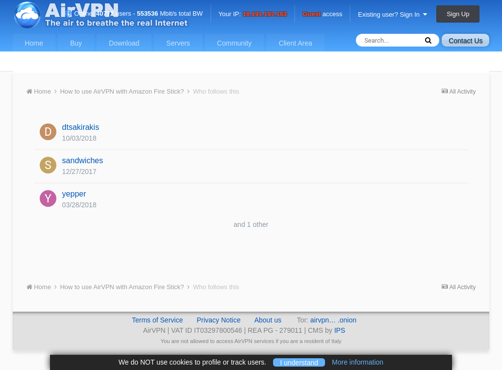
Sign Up (458, 14)
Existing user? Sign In (392, 14)
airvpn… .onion (333, 320)
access (322, 14)
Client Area (295, 43)
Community (234, 43)
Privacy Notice (218, 320)
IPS (340, 330)
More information (357, 362)
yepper (74, 194)
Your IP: (253, 14)
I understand (299, 362)
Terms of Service (157, 320)
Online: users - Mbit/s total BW (134, 13)
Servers (178, 43)
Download (124, 43)
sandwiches (82, 160)
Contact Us (465, 41)
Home (34, 43)
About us (267, 320)
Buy (76, 43)
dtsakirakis (81, 127)
